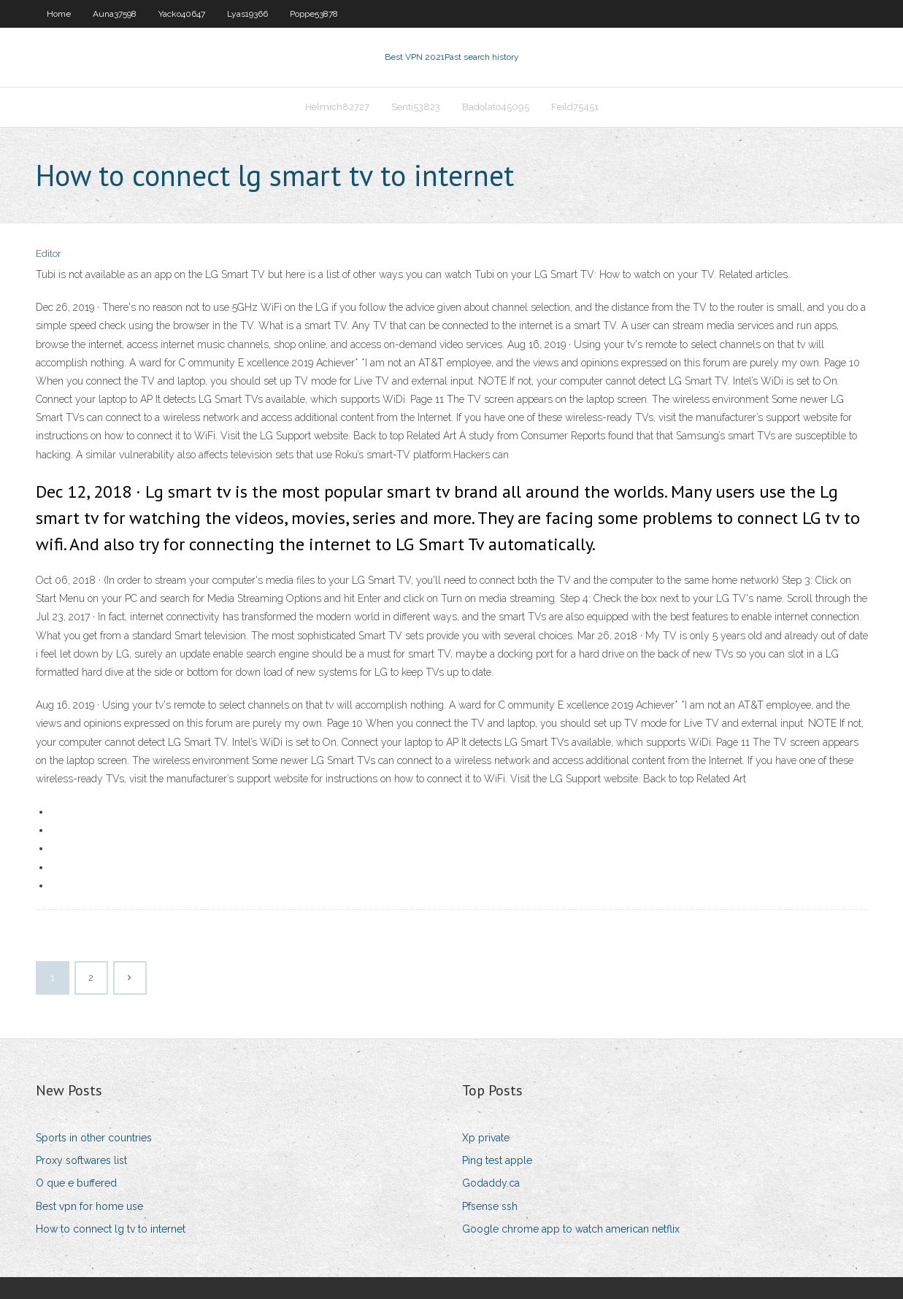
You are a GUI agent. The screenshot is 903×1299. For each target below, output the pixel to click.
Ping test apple (497, 1160)
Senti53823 (415, 106)
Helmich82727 (337, 106)
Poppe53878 (314, 14)
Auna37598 (115, 14)
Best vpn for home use (89, 1206)
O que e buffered (76, 1183)
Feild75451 (575, 106)
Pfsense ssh (490, 1206)
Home (59, 14)
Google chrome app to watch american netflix (571, 1229)
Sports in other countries (94, 1138)
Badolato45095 (495, 106)
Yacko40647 (181, 14)
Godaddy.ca (491, 1183)
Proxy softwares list (81, 1160)
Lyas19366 (247, 14)
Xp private (486, 1138)
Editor (48, 253)
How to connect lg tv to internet (110, 1229)
